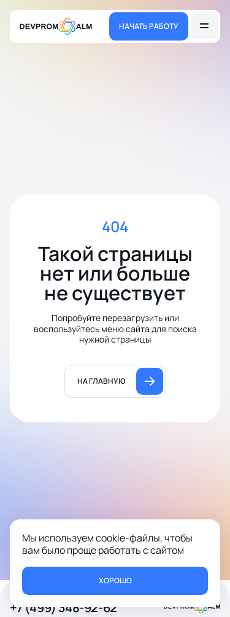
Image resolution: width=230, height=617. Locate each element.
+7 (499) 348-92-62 (63, 607)
